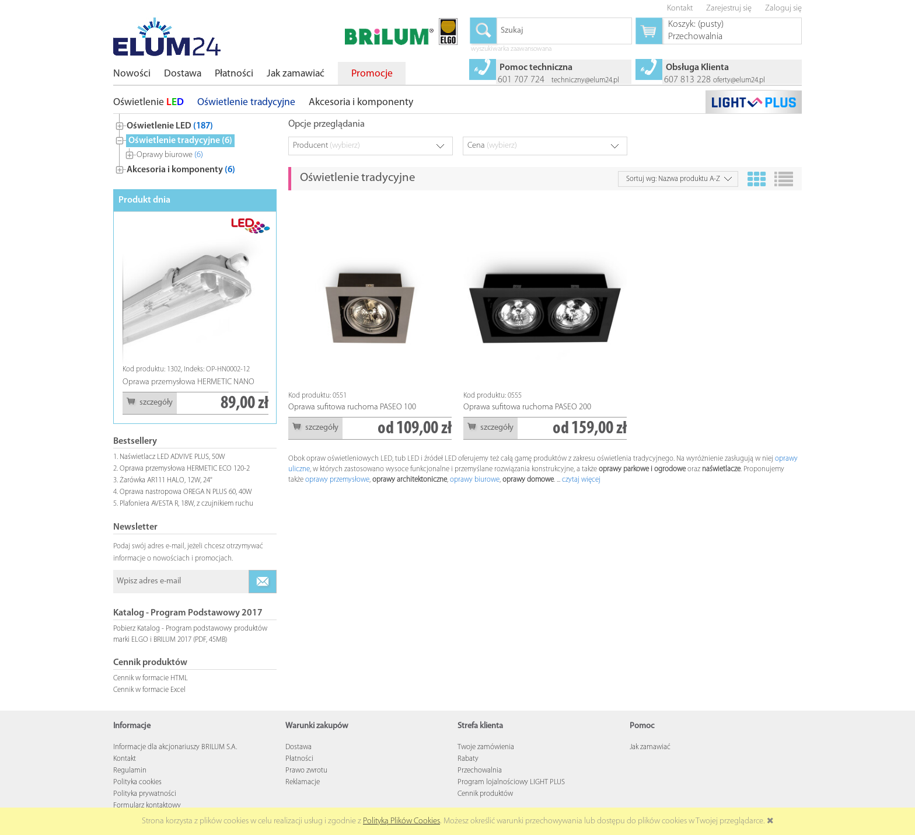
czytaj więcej (581, 479)
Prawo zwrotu (306, 770)
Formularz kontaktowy (147, 805)
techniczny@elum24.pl (585, 80)
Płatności (299, 759)
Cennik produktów (485, 794)
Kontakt (124, 759)
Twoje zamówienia (486, 747)
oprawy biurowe (475, 479)
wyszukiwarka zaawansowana (511, 50)
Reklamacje (302, 782)
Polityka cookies (137, 782)
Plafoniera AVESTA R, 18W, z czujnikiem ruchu (186, 503)
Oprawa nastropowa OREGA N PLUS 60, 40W (186, 492)
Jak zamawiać (650, 747)
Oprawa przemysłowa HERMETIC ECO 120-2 (185, 468)
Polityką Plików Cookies (401, 821)
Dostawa (298, 747)
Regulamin (129, 770)
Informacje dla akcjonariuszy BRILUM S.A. (175, 747)
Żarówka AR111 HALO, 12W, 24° (166, 480)
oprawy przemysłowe (337, 479)
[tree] (195, 145)
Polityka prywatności (144, 794)
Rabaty (468, 759)
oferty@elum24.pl (739, 80)
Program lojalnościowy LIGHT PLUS (511, 782)
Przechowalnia (480, 770)
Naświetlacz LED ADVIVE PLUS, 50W (172, 457)
